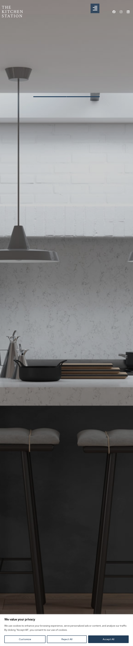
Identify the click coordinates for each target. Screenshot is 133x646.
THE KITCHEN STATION (13, 12)
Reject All (66, 639)
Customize (25, 639)
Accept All (108, 639)
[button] (95, 6)
